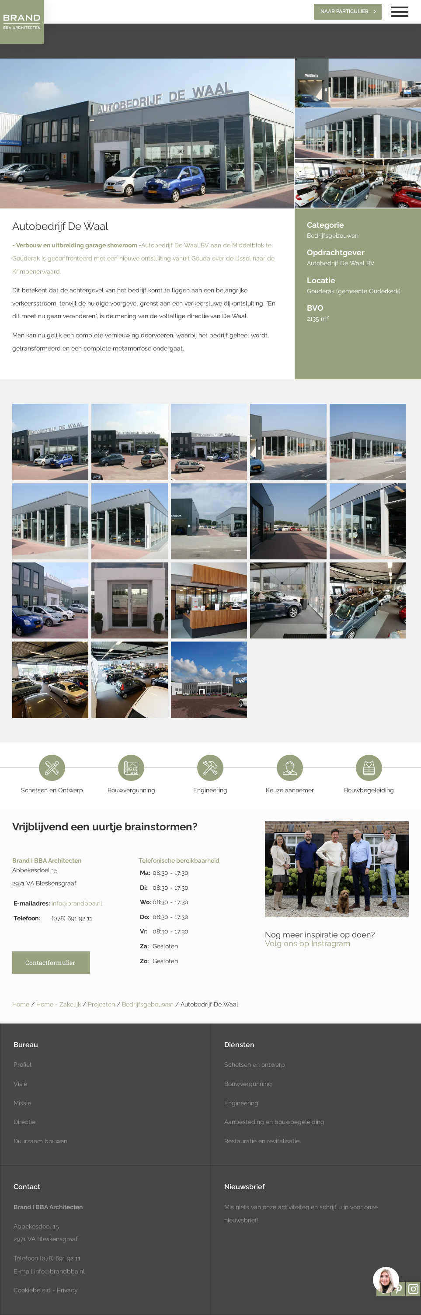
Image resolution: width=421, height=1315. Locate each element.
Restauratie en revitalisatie (261, 1141)
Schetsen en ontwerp (254, 1064)
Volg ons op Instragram (308, 943)
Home (20, 1004)
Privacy (67, 1290)
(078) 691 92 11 (59, 1258)
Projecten (102, 1004)
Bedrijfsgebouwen (148, 1004)
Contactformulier (50, 962)
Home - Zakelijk (59, 1004)
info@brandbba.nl (77, 903)
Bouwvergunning (248, 1083)
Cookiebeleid (32, 1290)
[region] (386, 1280)
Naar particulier (344, 11)
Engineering (241, 1103)
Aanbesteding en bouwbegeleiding (274, 1121)
